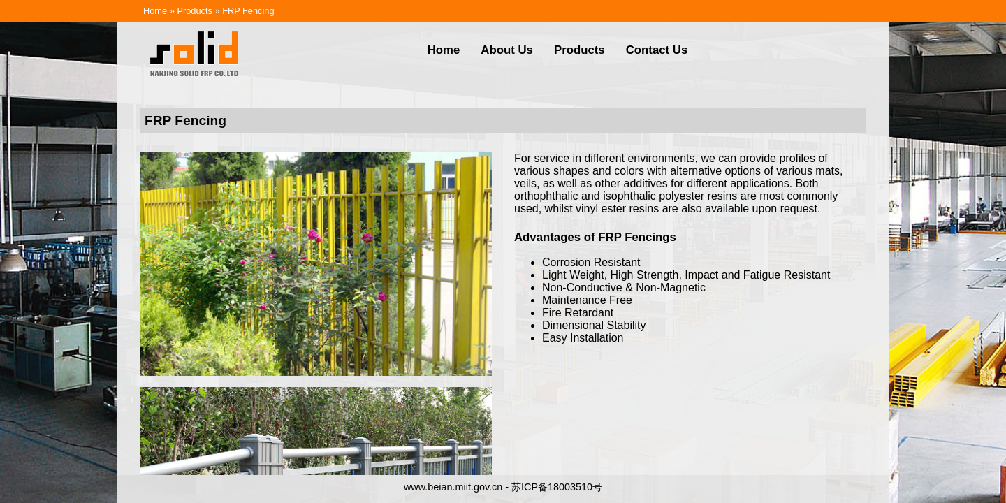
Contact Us (657, 50)
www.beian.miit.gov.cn (453, 487)
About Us (507, 50)
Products (194, 11)
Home (155, 11)
